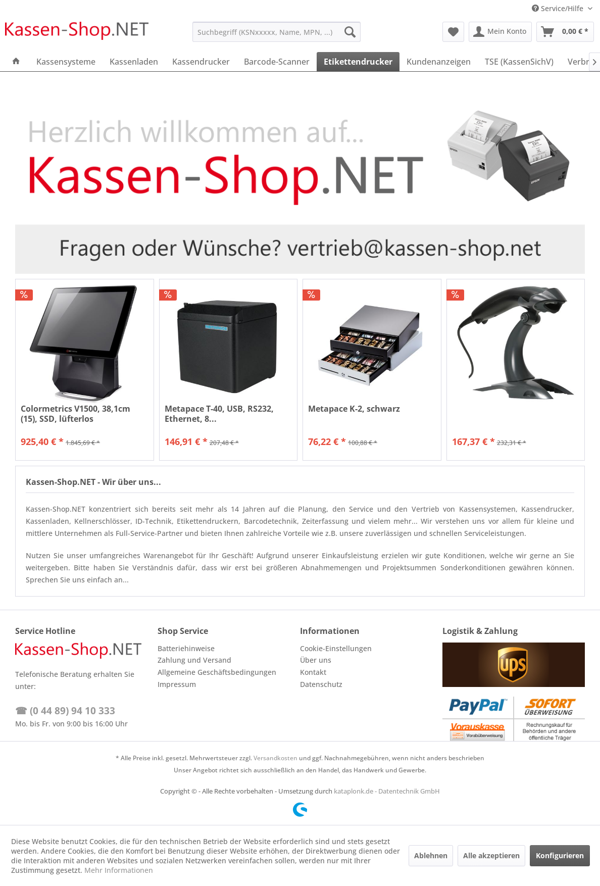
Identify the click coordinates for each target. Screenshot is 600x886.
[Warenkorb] (565, 32)
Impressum (177, 684)
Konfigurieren (560, 855)
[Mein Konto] (500, 32)
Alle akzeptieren (491, 855)
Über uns (315, 660)
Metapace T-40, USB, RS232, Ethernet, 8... (219, 414)
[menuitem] (276, 32)
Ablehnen (430, 855)
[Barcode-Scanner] (277, 61)
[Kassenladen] (134, 61)
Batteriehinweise (186, 648)
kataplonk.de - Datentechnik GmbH (387, 791)
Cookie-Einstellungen (336, 648)
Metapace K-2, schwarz (354, 409)
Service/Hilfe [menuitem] (558, 8)
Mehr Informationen (118, 870)
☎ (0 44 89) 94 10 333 (65, 710)
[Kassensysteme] (66, 61)
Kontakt (313, 672)
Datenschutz (321, 684)
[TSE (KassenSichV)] (519, 61)
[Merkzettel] (453, 32)
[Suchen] (350, 32)
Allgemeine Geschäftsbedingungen (217, 672)
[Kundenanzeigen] (438, 61)
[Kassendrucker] (201, 61)
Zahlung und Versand (194, 660)
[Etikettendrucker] (358, 61)
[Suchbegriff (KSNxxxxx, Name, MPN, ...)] (276, 32)
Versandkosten (275, 758)
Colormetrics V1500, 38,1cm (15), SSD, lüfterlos (75, 414)
